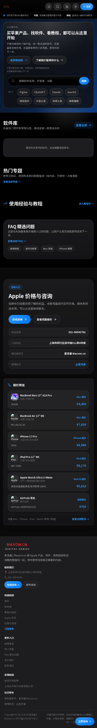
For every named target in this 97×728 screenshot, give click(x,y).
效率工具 (57, 101)
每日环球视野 (11, 680)
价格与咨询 (10, 623)
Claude (56, 92)
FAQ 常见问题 (11, 654)
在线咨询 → (13, 584)
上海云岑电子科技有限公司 (18, 686)
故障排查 (9, 643)
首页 (6, 601)
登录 (87, 6)
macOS (72, 92)
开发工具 (41, 101)
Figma (23, 92)
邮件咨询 (31, 584)
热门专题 (9, 649)
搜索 (84, 81)
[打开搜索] (58, 6)
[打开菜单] (48, 6)
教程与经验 (10, 612)
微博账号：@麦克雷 (15, 704)
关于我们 (9, 660)
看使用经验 (18, 60)
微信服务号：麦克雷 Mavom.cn (20, 698)
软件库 (8, 606)
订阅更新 (9, 628)
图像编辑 (74, 101)
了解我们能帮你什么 (49, 60)
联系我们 (9, 665)
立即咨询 (85, 721)
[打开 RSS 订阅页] (67, 6)
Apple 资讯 (10, 617)
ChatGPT (39, 92)
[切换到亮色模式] (75, 6)
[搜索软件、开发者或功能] (49, 81)
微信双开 (24, 101)
